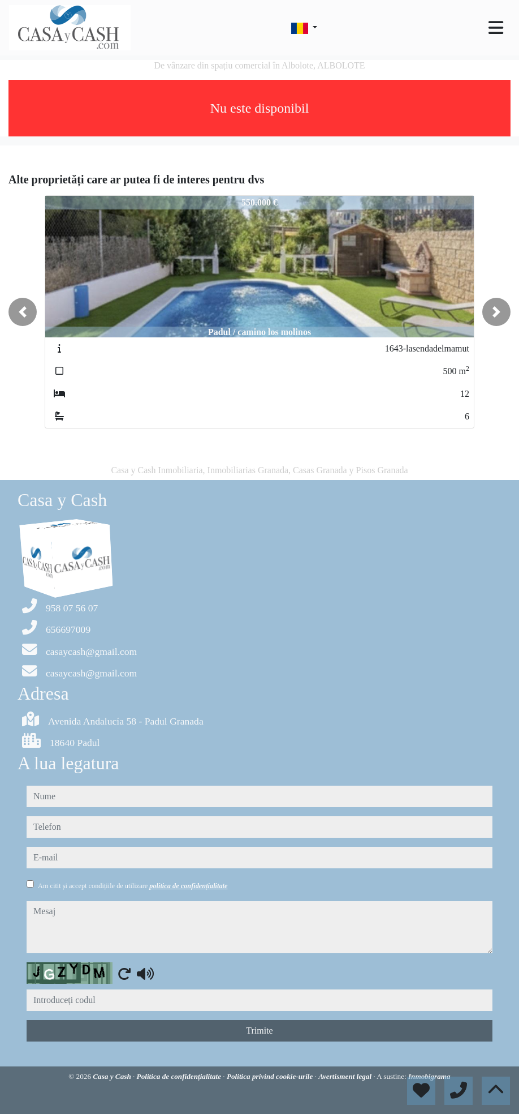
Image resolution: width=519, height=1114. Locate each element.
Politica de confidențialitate (180, 1076)
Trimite (259, 1030)
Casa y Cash (113, 1076)
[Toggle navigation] (496, 27)
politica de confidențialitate (188, 886)
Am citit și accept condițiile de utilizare (132, 886)
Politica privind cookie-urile (271, 1076)
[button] (22, 312)
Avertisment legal (345, 1076)
